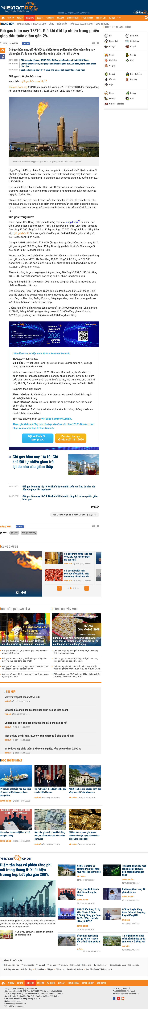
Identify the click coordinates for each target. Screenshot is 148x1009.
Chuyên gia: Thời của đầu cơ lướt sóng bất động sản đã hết (36, 722)
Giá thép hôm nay (11, 969)
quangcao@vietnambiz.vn (128, 994)
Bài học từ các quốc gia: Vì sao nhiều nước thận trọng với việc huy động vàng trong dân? (84, 835)
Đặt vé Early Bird (37, 438)
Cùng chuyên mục (66, 609)
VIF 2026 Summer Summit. (56, 418)
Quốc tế (8, 701)
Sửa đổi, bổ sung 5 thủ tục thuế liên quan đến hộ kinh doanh (37, 710)
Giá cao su (60, 969)
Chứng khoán (127, 879)
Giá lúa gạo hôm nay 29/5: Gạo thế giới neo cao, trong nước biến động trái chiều (76, 659)
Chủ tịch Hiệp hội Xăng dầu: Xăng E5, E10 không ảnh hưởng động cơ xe (76, 652)
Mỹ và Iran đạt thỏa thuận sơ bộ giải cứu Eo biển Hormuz (50, 791)
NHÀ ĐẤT (60, 18)
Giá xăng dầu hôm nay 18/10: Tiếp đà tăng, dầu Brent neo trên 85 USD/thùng (55, 60)
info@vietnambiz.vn (18, 1004)
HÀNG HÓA (30, 18)
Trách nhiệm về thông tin (14, 1006)
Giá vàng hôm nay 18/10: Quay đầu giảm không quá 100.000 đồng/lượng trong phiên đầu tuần (58, 65)
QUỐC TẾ (40, 18)
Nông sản (62, 24)
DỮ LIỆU (112, 18)
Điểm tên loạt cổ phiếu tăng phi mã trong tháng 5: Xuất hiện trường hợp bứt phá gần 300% (26, 870)
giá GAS (14, 532)
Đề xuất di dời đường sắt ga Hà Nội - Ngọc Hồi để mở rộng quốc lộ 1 (88, 940)
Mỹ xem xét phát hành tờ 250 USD (22, 697)
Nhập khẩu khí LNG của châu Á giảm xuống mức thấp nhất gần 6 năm (59, 573)
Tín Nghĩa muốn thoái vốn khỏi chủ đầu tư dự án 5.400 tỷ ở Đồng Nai (133, 938)
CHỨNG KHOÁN (73, 18)
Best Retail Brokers (75, 969)
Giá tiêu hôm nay (100, 965)
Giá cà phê (86, 965)
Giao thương (102, 24)
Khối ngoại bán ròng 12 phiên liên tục (133, 891)
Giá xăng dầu (133, 965)
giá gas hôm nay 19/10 (34, 81)
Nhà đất (8, 727)
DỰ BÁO (20, 18)
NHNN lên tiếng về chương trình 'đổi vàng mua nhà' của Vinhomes (85, 791)
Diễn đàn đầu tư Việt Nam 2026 (99, 969)
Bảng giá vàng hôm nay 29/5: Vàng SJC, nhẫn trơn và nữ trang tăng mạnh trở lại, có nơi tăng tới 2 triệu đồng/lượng (75, 641)
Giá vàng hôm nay (11, 965)
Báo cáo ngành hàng (81, 24)
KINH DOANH (101, 18)
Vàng (51, 24)
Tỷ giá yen (52, 965)
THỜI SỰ (10, 18)
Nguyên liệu (39, 24)
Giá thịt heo (39, 969)
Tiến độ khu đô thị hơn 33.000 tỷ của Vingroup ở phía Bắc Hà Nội (39, 735)
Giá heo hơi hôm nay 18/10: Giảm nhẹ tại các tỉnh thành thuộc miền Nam (53, 70)
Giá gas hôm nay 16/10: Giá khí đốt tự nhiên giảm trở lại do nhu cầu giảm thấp (35, 461)
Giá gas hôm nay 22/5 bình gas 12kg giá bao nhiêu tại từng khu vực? (25, 675)
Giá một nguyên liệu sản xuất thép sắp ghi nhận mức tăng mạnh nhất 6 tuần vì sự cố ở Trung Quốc (77, 667)
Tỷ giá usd (40, 965)
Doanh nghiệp (5, 801)
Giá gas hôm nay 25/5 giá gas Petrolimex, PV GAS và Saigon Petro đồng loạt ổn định (25, 667)
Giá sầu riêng (26, 969)
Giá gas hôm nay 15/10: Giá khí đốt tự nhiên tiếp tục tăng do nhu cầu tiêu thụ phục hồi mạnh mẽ (58, 488)
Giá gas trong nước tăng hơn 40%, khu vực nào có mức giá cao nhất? (110, 556)
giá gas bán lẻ (21, 233)
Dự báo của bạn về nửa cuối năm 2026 (71, 438)
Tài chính (73, 798)
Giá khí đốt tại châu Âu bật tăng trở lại (58, 555)
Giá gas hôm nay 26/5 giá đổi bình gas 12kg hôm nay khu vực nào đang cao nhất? (24, 659)
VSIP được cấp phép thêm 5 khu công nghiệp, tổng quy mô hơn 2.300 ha (43, 748)
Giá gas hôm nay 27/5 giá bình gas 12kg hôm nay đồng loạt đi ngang (25, 652)
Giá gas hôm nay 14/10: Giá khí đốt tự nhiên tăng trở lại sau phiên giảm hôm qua (60, 498)
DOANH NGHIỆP (87, 18)
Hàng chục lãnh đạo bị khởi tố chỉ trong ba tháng (15, 834)
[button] (59, 588)
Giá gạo (50, 969)
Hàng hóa (7, 23)
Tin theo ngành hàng (118, 27)
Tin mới (11, 691)
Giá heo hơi (75, 965)
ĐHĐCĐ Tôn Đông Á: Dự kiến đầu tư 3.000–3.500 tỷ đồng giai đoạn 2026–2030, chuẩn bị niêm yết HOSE (89, 915)
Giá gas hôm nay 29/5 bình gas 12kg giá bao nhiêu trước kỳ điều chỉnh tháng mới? (23, 643)
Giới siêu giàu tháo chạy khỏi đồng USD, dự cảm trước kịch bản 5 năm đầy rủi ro (49, 835)
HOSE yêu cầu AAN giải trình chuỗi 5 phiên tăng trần (34, 933)
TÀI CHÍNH (50, 18)
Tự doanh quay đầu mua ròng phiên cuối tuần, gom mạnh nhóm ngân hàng (134, 870)
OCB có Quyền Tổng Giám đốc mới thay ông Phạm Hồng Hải (133, 912)
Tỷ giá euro (63, 965)
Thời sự (8, 714)
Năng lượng (23, 24)
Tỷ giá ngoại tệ (28, 965)
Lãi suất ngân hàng (118, 965)
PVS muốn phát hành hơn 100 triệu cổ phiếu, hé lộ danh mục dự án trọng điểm (15, 792)
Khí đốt (21, 592)
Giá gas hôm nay (18, 87)
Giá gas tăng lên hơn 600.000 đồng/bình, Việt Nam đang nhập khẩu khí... (109, 573)
